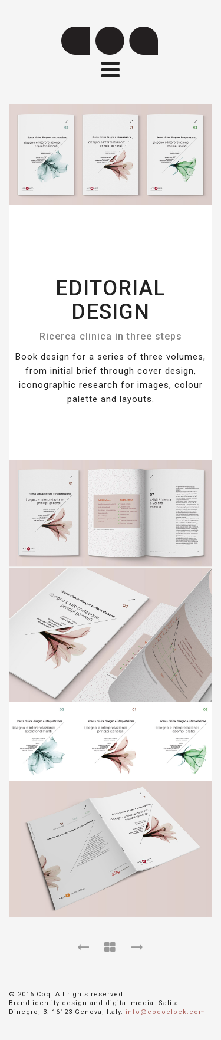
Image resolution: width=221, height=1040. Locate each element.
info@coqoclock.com (166, 1012)
